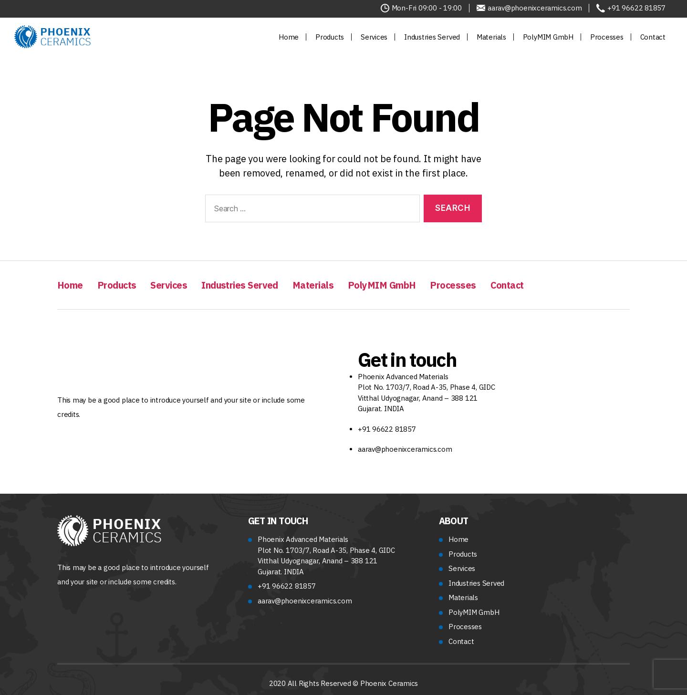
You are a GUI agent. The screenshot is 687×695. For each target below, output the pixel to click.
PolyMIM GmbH (548, 36)
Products (329, 36)
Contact (653, 36)
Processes (607, 36)
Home (289, 36)
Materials (491, 36)
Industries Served (432, 36)
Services (374, 36)
